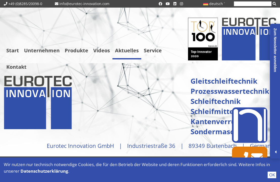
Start (12, 50)
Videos (101, 50)
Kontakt (16, 66)
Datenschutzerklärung (44, 171)
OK (272, 175)
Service (153, 50)
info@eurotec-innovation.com (84, 3)
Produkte (76, 50)
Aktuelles (127, 50)
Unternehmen (42, 50)
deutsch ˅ (214, 3)
